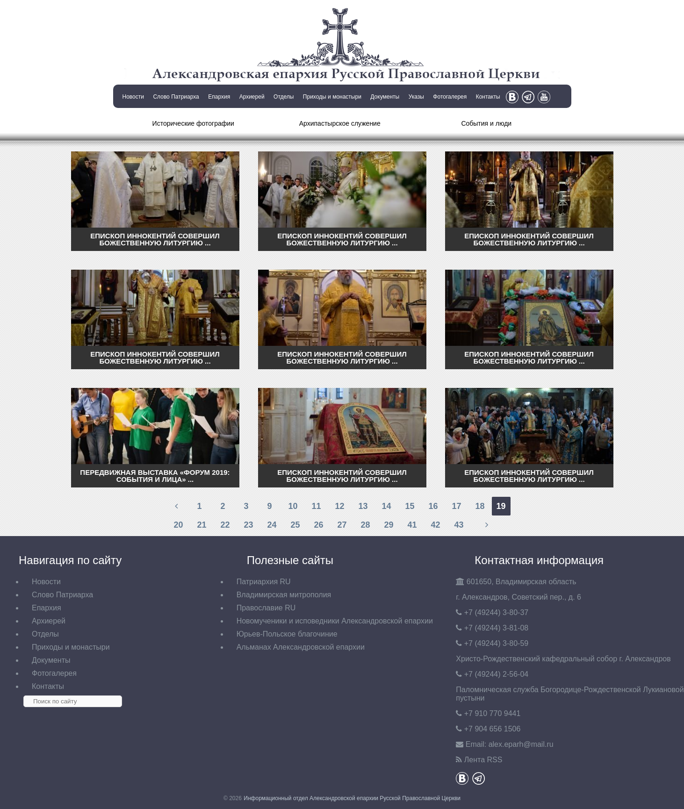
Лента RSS (483, 760)
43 (458, 525)
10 (292, 506)
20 (178, 525)
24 (271, 525)
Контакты (488, 96)
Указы (416, 96)
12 (339, 506)
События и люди (486, 123)
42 (435, 525)
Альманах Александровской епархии (301, 647)
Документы (384, 96)
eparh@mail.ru (521, 744)
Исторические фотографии (193, 123)
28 (365, 525)
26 (318, 525)
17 (456, 506)
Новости (133, 96)
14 (386, 506)
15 (409, 506)
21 (201, 525)
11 (316, 506)
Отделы (284, 96)
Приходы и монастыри (332, 96)
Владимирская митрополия (284, 595)
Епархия (219, 96)
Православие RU (266, 608)
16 (433, 506)
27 (341, 525)
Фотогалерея (450, 96)
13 (362, 506)
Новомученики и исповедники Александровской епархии (335, 621)
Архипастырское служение (340, 123)
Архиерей (252, 96)
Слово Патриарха (176, 96)
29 (388, 525)
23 (248, 525)
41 (412, 525)
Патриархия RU (264, 582)
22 (225, 525)
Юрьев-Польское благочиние (287, 634)
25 (295, 525)
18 (479, 506)
